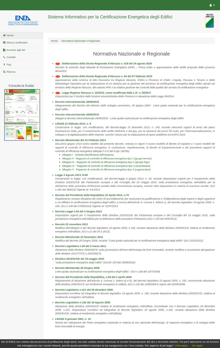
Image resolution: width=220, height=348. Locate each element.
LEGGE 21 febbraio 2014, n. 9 (73, 123)
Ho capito (197, 345)
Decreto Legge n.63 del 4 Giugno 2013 (78, 211)
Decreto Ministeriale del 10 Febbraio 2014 (80, 140)
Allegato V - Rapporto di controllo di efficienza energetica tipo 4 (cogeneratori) (106, 169)
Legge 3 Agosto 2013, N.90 (71, 174)
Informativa (181, 345)
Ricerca (9, 71)
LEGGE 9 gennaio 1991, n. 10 (73, 318)
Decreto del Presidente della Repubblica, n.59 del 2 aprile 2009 (93, 277)
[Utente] (211, 4)
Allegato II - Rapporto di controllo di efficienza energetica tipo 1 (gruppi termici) (107, 158)
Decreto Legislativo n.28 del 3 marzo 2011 (80, 246)
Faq (7, 64)
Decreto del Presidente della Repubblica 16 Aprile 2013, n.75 (92, 195)
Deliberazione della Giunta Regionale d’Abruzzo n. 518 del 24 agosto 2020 (107, 63)
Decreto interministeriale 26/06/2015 (77, 101)
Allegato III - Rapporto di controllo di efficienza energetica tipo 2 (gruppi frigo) (106, 162)
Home (8, 35)
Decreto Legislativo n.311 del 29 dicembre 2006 (84, 289)
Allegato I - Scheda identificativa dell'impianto (88, 154)
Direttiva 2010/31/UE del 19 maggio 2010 (79, 258)
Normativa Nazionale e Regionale (81, 40)
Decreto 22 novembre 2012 (71, 224)
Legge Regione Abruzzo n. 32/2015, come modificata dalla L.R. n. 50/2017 (106, 92)
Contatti (9, 57)
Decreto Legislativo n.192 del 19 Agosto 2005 (82, 302)
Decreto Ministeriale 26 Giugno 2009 (77, 267)
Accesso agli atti (14, 49)
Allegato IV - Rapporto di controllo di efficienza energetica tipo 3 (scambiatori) (106, 165)
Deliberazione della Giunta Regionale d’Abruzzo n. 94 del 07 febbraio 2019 (107, 76)
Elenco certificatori (15, 42)
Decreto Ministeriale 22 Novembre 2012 (79, 236)
